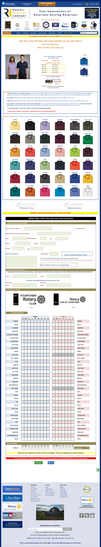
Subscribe (52, 33)
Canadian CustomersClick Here (27, 4)
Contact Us (33, 491)
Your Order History (50, 495)
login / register (77, 4)
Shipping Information (36, 499)
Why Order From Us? (36, 495)
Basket (59, 33)
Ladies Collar (84, 75)
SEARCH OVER (12, 524)
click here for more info (66, 36)
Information (42, 33)
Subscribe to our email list (50, 525)
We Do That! (68, 33)
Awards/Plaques (64, 495)
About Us (33, 487)
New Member (36, 29)
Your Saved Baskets (50, 493)
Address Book (48, 489)
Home (18, 33)
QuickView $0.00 (91, 4)
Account (33, 33)
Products (7, 33)
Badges (62, 487)
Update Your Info (49, 491)
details (46, 5)
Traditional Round (46, 29)
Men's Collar (84, 65)
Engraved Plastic (55, 29)
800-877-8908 (11, 4)
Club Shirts (93, 29)
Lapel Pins (17, 29)
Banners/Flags (63, 493)
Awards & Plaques (8, 29)
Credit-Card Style (65, 29)
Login (46, 487)
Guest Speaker (74, 29)
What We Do (34, 493)
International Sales (35, 501)
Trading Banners (84, 29)
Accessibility (34, 489)
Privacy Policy (34, 497)
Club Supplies (27, 29)
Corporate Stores (64, 497)
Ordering (26, 33)
